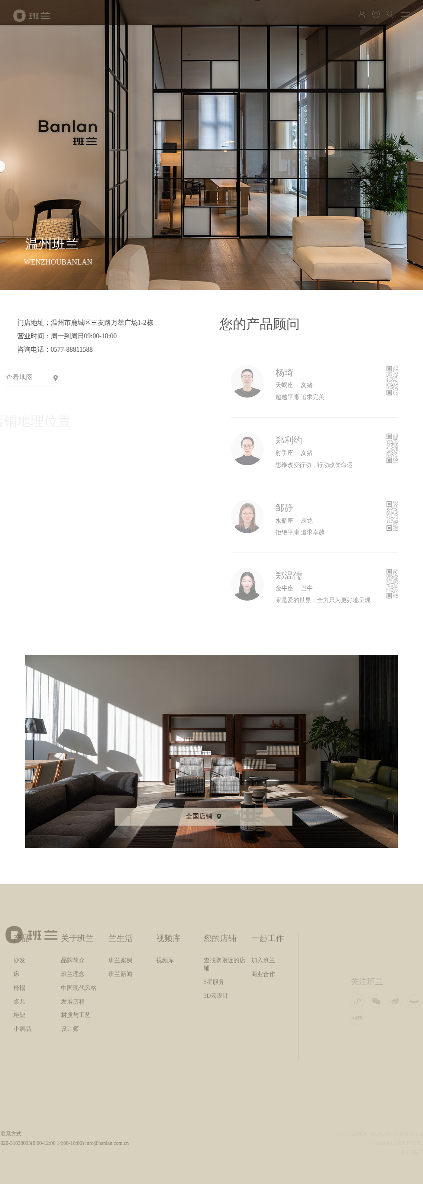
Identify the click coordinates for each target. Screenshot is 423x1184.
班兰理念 (73, 914)
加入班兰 (263, 901)
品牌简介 (73, 901)
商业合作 (263, 914)
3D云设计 (216, 936)
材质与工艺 (76, 955)
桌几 (19, 942)
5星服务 (214, 922)
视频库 (165, 901)
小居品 (22, 969)
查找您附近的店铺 (224, 905)
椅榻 (19, 928)
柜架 (19, 955)
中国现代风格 (79, 928)
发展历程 (73, 942)
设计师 (70, 969)
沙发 (19, 901)
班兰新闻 (120, 914)
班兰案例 (120, 901)
